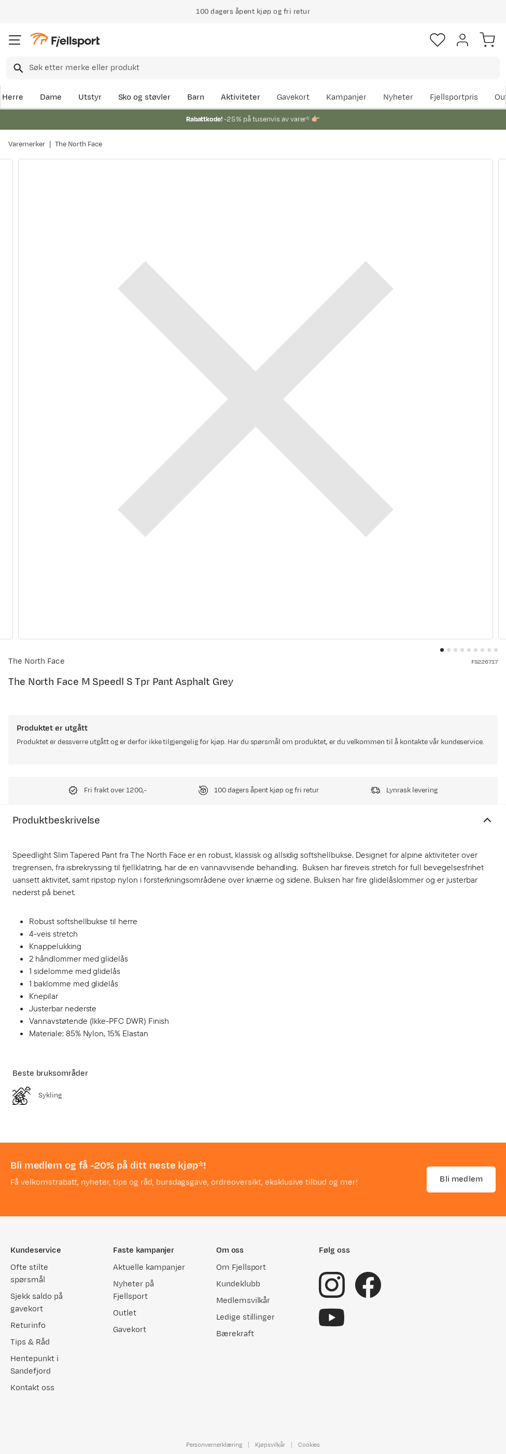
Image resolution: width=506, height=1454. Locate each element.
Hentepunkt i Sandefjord (34, 1365)
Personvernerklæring (214, 1445)
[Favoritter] (437, 40)
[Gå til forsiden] (65, 40)
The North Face (79, 144)
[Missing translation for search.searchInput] (17, 68)
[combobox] (253, 68)
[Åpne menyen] (15, 39)
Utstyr (90, 97)
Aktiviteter (240, 97)
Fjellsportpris (454, 97)
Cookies (309, 1445)
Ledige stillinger (245, 1317)
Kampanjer (346, 97)
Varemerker (26, 144)
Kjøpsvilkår (270, 1445)
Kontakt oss (32, 1387)
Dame (51, 97)
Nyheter (398, 97)
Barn (195, 97)
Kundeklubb (238, 1284)
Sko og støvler (144, 97)
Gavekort (293, 97)
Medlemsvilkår (243, 1300)
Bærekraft (235, 1333)
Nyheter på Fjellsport (133, 1290)
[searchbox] (263, 68)
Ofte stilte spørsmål (29, 1273)
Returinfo (28, 1325)
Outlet (124, 1313)
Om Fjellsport (241, 1267)
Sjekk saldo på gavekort (36, 1302)
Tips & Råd (30, 1342)
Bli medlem (461, 1179)
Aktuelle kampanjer (149, 1267)
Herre (12, 97)
